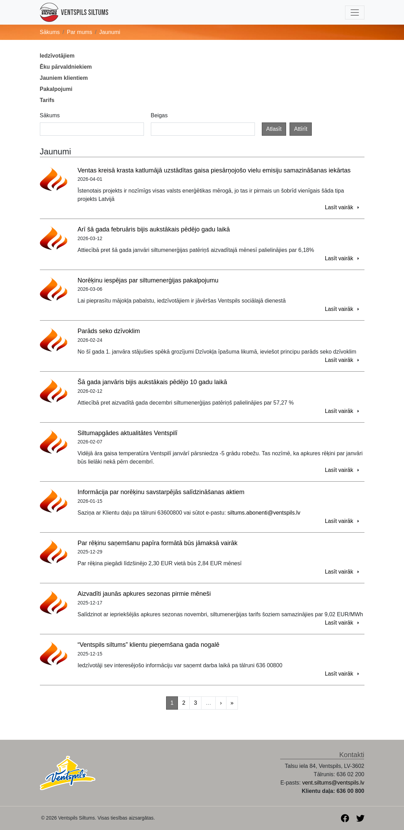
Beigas (159, 115)
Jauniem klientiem (64, 78)
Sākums (50, 32)
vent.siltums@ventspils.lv (333, 783)
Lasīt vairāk (339, 207)
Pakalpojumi (56, 89)
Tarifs (47, 100)
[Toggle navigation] (354, 12)
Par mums (79, 32)
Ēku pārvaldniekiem (66, 67)
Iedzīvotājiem (57, 56)
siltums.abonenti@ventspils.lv (263, 513)
